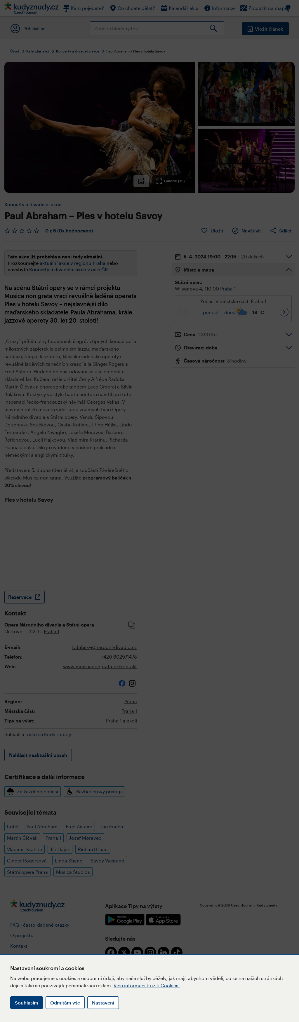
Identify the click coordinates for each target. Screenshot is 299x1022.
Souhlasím (26, 1002)
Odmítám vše (65, 1002)
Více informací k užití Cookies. (147, 985)
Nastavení (103, 1002)
